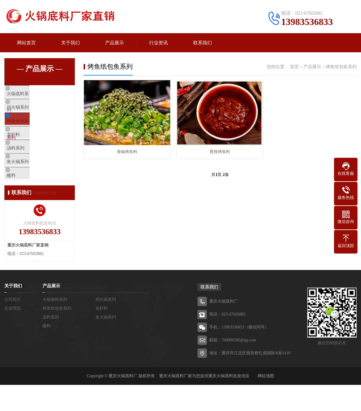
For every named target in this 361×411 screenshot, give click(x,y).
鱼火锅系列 (29, 180)
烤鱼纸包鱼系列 (33, 128)
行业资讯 (158, 42)
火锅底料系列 (31, 94)
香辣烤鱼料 (220, 152)
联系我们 (202, 42)
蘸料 (22, 198)
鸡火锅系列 (29, 111)
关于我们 (70, 42)
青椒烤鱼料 (127, 152)
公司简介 (12, 325)
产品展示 (114, 42)
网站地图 (266, 402)
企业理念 (12, 334)
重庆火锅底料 (220, 402)
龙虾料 (24, 146)
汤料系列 (27, 163)
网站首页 (26, 42)
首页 (294, 66)
